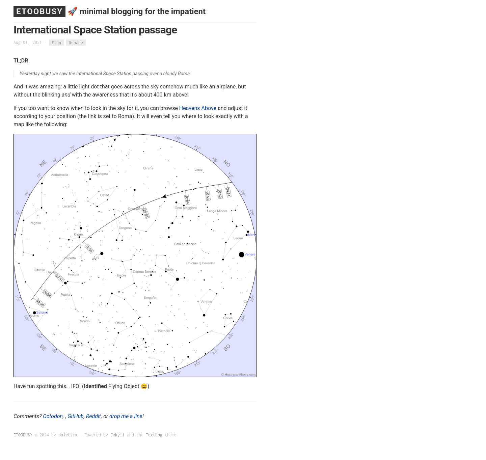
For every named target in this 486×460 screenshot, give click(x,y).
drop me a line (125, 416)
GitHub (76, 416)
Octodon (53, 416)
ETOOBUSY (39, 11)
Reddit (93, 416)
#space (76, 42)
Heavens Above (197, 108)
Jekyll (117, 434)
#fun (56, 42)
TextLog (154, 434)
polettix (67, 434)
